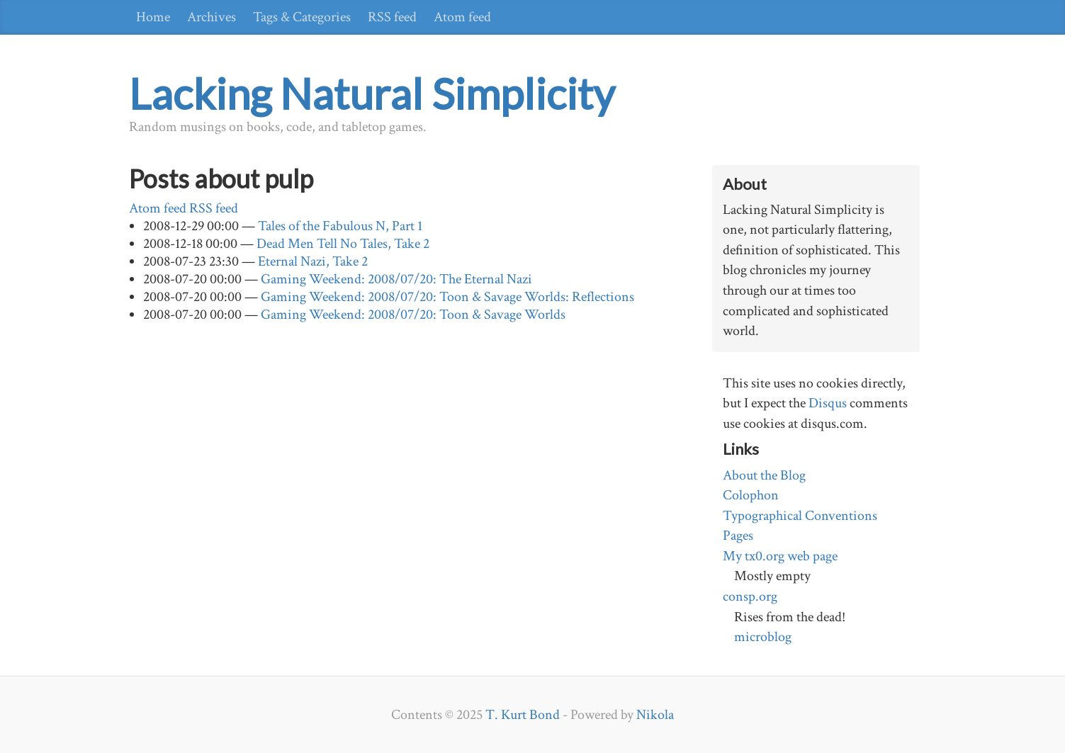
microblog (762, 637)
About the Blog (764, 475)
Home (153, 17)
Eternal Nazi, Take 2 (313, 261)
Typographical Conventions (800, 515)
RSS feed (392, 17)
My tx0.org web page (780, 556)
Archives (211, 17)
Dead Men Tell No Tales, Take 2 (343, 243)
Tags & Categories (302, 17)
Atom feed (462, 17)
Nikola (655, 715)
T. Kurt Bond (522, 715)
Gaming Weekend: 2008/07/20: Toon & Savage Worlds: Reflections (447, 297)
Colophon (751, 495)
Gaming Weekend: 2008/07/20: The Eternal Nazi (396, 279)
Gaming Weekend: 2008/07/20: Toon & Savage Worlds (413, 314)
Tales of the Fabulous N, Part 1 (340, 226)
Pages (738, 535)
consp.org (750, 596)
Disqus (827, 403)
